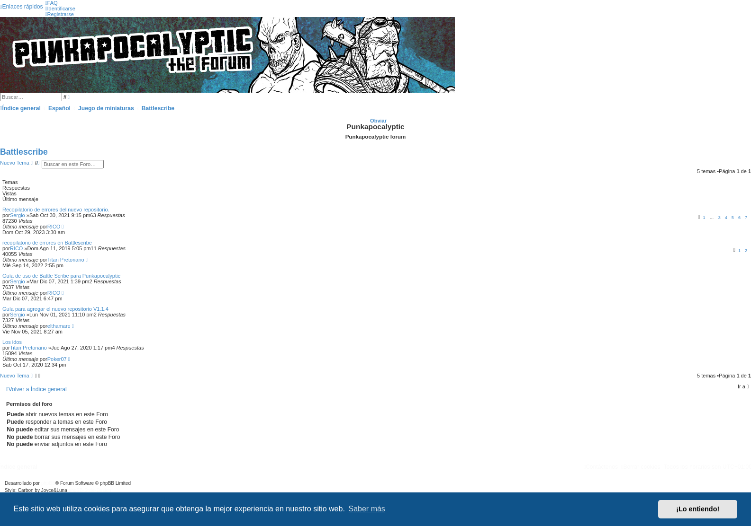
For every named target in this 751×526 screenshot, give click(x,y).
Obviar (378, 120)
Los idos (12, 342)
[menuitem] (51, 3)
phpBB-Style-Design (90, 490)
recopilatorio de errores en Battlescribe (47, 242)
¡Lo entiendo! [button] (697, 509)
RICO (54, 226)
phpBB (48, 483)
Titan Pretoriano (65, 260)
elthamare (59, 326)
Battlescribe (24, 152)
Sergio (17, 215)
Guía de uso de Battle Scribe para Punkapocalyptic (61, 276)
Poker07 (57, 359)
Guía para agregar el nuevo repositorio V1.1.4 (55, 309)
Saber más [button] (367, 509)
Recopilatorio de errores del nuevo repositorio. (55, 209)
